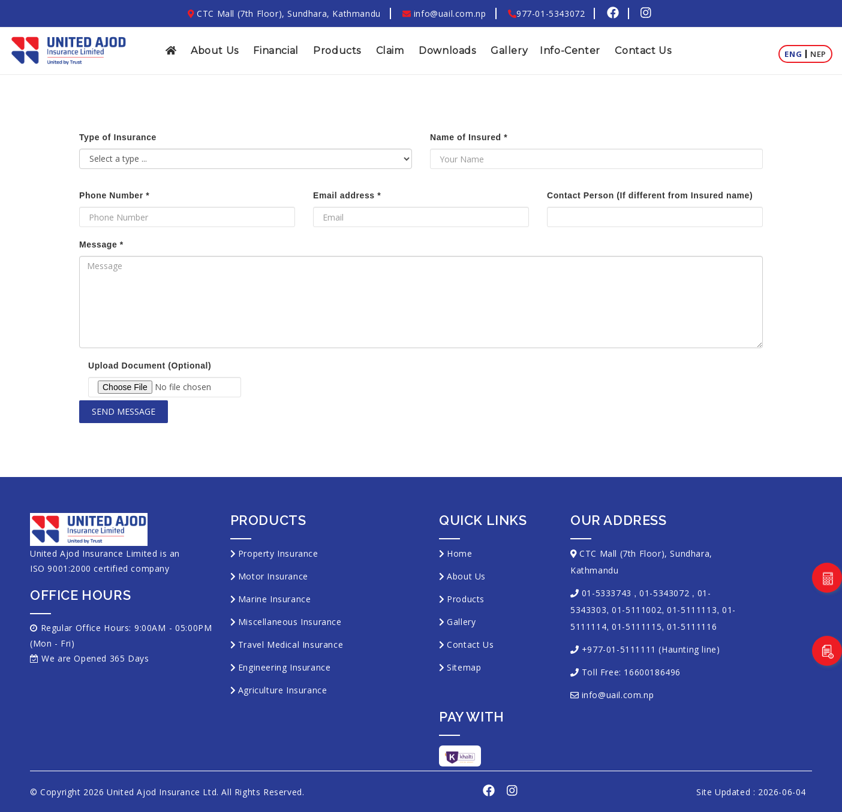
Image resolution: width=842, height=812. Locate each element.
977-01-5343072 (546, 13)
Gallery (509, 50)
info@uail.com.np (444, 13)
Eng (793, 54)
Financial (275, 50)
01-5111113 (692, 609)
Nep (818, 54)
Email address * (347, 195)
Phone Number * (114, 195)
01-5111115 (636, 626)
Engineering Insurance (284, 667)
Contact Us (643, 50)
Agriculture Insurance (282, 690)
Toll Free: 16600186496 (631, 672)
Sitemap (464, 667)
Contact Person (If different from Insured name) (650, 195)
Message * (101, 244)
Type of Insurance (118, 137)
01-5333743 (607, 593)
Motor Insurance (273, 576)
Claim (390, 50)
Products (337, 50)
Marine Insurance (274, 599)
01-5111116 (692, 626)
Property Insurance (278, 553)
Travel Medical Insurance (290, 644)
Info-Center (570, 50)
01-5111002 (636, 609)
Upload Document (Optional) (149, 365)
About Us (215, 50)
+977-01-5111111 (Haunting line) (651, 649)
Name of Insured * (468, 137)
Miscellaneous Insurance (290, 621)
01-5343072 (664, 593)
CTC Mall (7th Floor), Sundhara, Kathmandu (284, 13)
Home (459, 553)
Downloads (447, 50)
